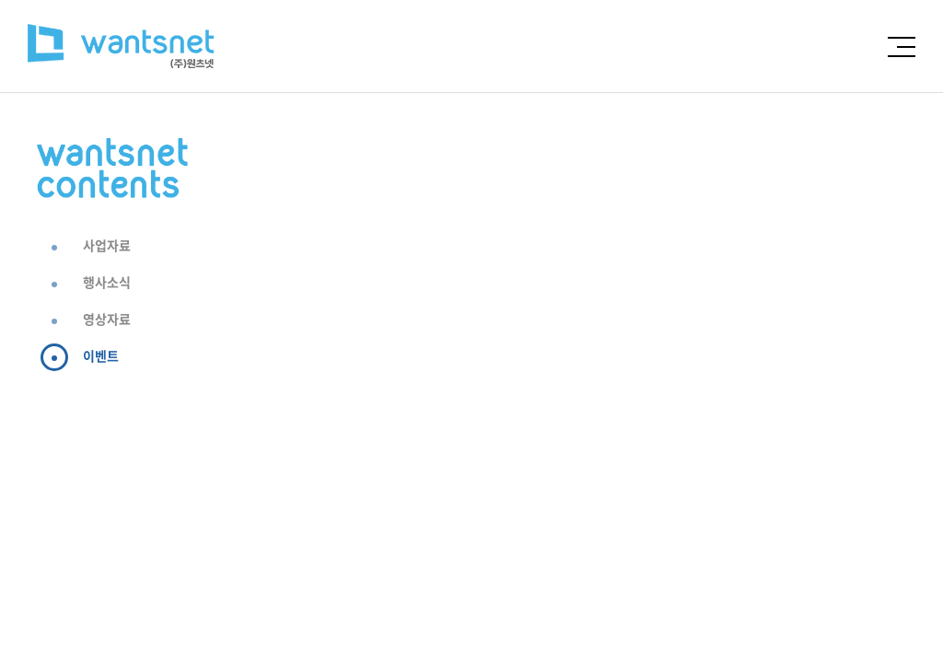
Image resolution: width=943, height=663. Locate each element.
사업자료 (107, 245)
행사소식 (107, 282)
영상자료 (107, 318)
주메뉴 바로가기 (0, 0)
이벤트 (101, 355)
